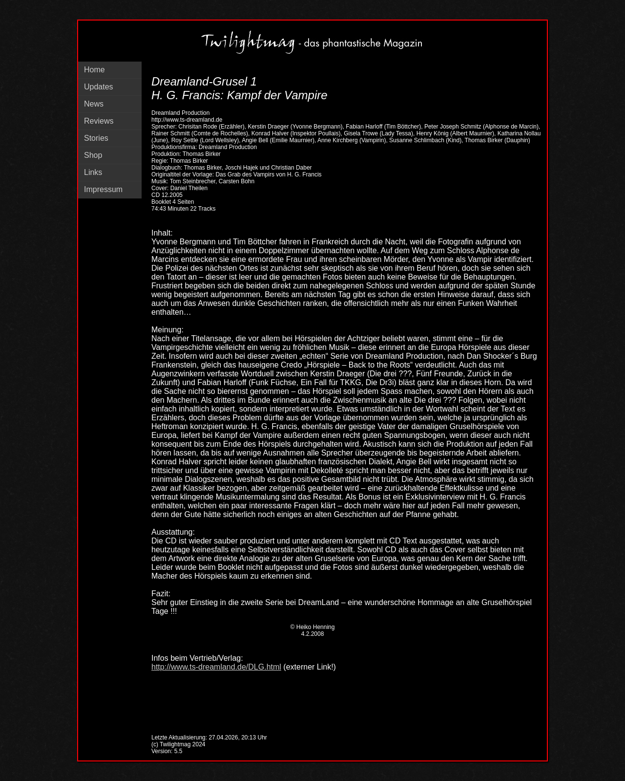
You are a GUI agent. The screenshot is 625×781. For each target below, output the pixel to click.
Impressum (103, 189)
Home (94, 69)
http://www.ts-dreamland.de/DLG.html (216, 667)
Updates (98, 87)
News (94, 104)
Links (93, 172)
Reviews (98, 121)
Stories (96, 138)
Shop (93, 155)
